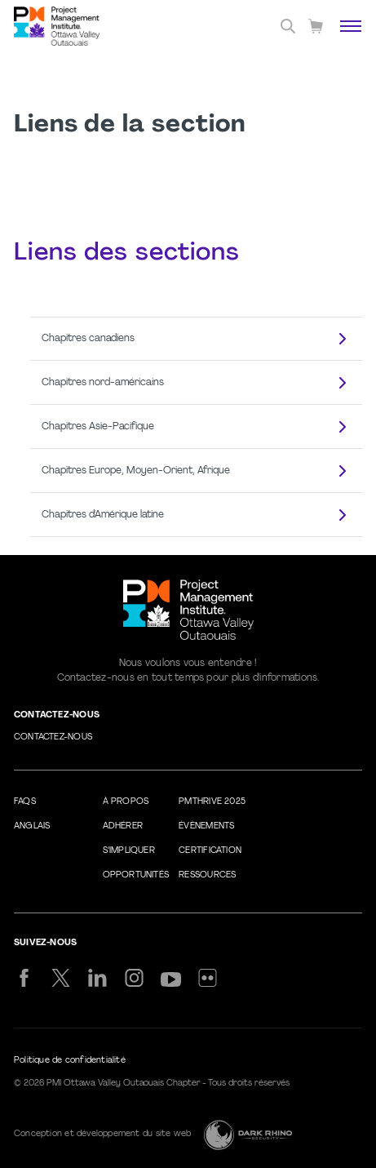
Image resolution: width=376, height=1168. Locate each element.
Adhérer (123, 826)
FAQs (25, 801)
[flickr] (207, 978)
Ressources (207, 875)
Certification (210, 850)
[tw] (61, 978)
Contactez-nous (53, 737)
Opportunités (136, 875)
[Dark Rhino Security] (248, 1135)
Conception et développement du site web (102, 1134)
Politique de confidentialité (70, 1060)
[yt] (171, 979)
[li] (97, 978)
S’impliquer (129, 850)
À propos (126, 801)
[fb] (24, 978)
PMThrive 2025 (212, 801)
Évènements (206, 826)
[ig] (134, 978)
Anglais (32, 826)
